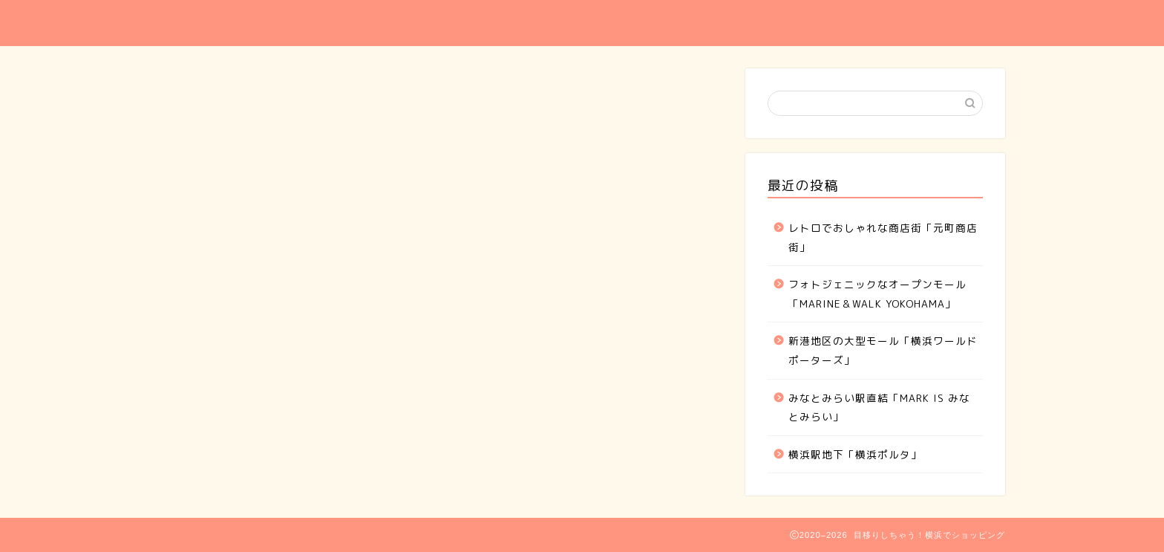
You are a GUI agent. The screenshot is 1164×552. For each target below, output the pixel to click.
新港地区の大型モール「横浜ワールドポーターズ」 (883, 350)
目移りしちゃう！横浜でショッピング (309, 23)
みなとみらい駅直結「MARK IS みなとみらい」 (879, 407)
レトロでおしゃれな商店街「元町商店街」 (883, 237)
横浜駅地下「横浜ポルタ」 (855, 454)
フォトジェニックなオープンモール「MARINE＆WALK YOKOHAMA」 (877, 294)
